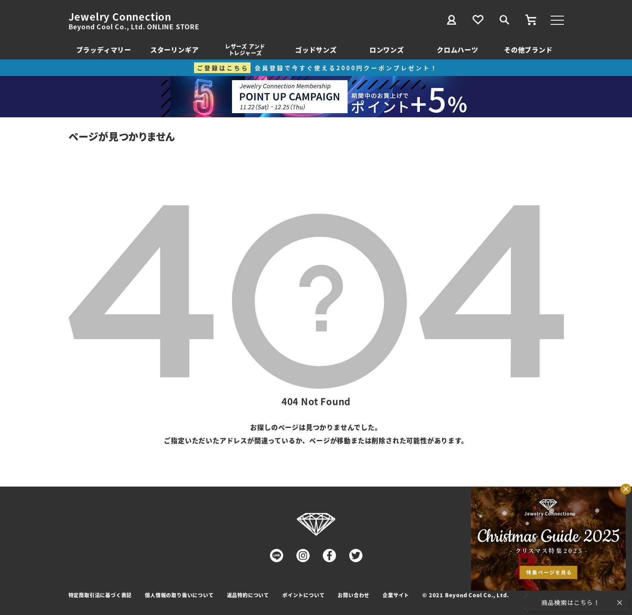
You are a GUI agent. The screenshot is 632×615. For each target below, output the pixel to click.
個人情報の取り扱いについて (179, 594)
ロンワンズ (386, 50)
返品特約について (248, 594)
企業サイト (396, 594)
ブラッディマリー (103, 50)
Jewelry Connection (120, 16)
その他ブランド (528, 50)
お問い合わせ (353, 594)
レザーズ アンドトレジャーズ (245, 49)
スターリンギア (174, 50)
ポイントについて (303, 594)
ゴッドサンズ (316, 50)
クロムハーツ (457, 50)
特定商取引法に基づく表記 (100, 594)
